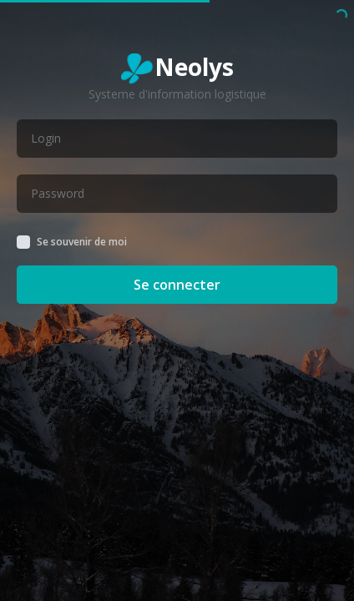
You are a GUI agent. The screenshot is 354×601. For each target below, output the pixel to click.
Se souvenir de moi (82, 242)
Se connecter (177, 284)
